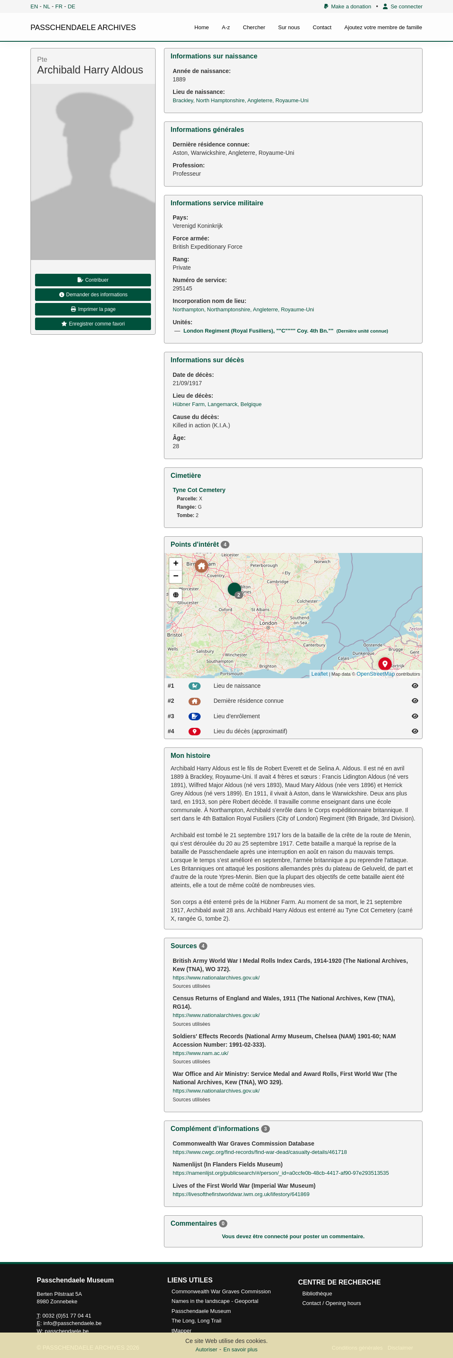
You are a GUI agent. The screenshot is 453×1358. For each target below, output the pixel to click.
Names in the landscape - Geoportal (214, 1301)
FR (59, 6)
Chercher (254, 27)
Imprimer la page (93, 309)
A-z (226, 27)
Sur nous (289, 27)
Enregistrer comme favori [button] (93, 324)
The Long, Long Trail (196, 1321)
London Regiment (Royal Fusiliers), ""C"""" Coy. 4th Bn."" (286, 331)
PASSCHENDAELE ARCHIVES (83, 27)
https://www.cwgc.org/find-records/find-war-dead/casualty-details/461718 (260, 1152)
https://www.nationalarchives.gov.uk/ (216, 977)
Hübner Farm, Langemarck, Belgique (217, 404)
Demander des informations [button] (93, 295)
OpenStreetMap (376, 674)
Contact (322, 27)
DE (71, 6)
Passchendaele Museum (201, 1311)
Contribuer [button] (93, 280)
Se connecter (403, 6)
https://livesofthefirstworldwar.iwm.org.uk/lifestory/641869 (241, 1194)
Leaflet (320, 674)
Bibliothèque (317, 1293)
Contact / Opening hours (331, 1303)
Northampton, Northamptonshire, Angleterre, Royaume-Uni (243, 309)
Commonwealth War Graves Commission (221, 1291)
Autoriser (206, 1349)
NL (46, 6)
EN (34, 6)
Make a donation (347, 6)
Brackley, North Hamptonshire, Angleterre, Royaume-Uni (241, 100)
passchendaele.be (67, 1331)
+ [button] (176, 564)
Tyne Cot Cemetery (199, 490)
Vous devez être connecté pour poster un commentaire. (293, 1236)
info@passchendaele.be (72, 1323)
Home (201, 27)
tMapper (181, 1331)
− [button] (176, 576)
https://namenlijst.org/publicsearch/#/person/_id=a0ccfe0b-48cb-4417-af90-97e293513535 (281, 1173)
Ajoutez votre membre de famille (383, 27)
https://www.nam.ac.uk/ (201, 1053)
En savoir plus (241, 1349)
